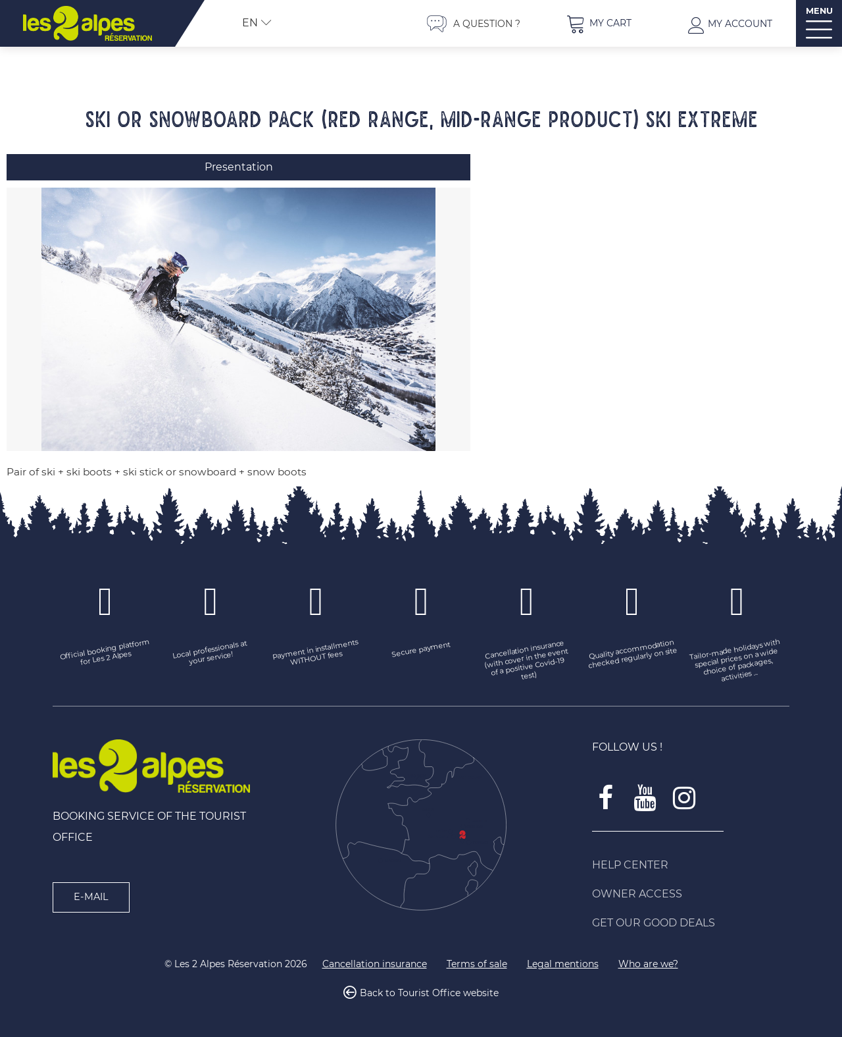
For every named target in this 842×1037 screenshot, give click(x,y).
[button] (598, 23)
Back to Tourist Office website (429, 993)
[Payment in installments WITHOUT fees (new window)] (316, 653)
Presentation (239, 167)
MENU (819, 11)
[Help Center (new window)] (690, 865)
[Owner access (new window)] (690, 894)
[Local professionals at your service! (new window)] (210, 653)
